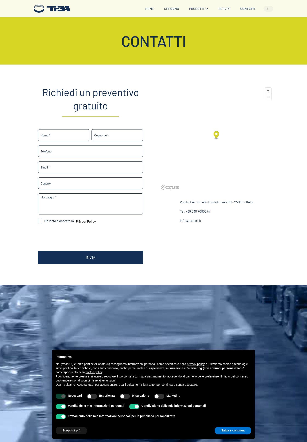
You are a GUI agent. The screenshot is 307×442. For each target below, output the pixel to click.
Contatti (247, 9)
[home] (52, 9)
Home (149, 9)
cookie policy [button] (94, 372)
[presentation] (70, 236)
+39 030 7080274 (198, 211)
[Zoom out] (268, 97)
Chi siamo (171, 9)
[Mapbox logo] (170, 187)
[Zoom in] (268, 91)
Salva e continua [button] (233, 430)
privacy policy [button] (196, 364)
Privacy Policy (86, 221)
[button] (199, 9)
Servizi (224, 9)
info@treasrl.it (190, 220)
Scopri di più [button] (71, 430)
